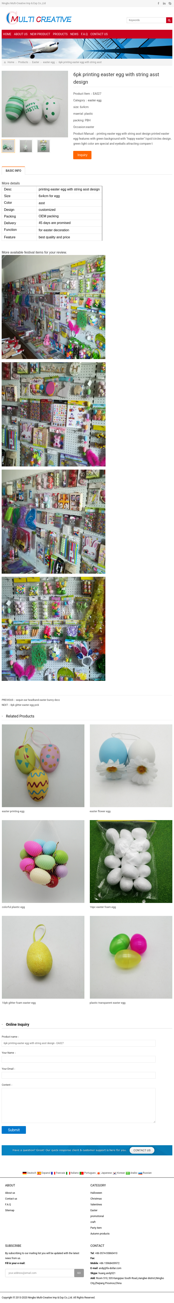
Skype (169, 3)
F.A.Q (84, 34)
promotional (97, 1216)
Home (7, 34)
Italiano (73, 1172)
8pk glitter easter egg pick (24, 705)
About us (21, 34)
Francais (58, 1172)
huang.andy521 (107, 1273)
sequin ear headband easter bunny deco (38, 700)
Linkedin (164, 3)
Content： (7, 1084)
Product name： (11, 1036)
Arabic (132, 1172)
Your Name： (9, 1052)
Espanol (44, 1172)
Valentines (96, 1204)
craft (93, 1222)
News (74, 34)
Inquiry (82, 155)
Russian (145, 1172)
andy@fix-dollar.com (110, 1268)
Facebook (158, 3)
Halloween (96, 1192)
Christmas (96, 1198)
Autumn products (100, 1233)
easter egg (49, 62)
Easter (35, 62)
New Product (40, 34)
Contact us (99, 34)
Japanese (104, 1172)
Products (60, 34)
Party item (96, 1227)
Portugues (87, 1172)
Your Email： (9, 1068)
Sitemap (9, 1210)
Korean (119, 1172)
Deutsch (29, 1172)
